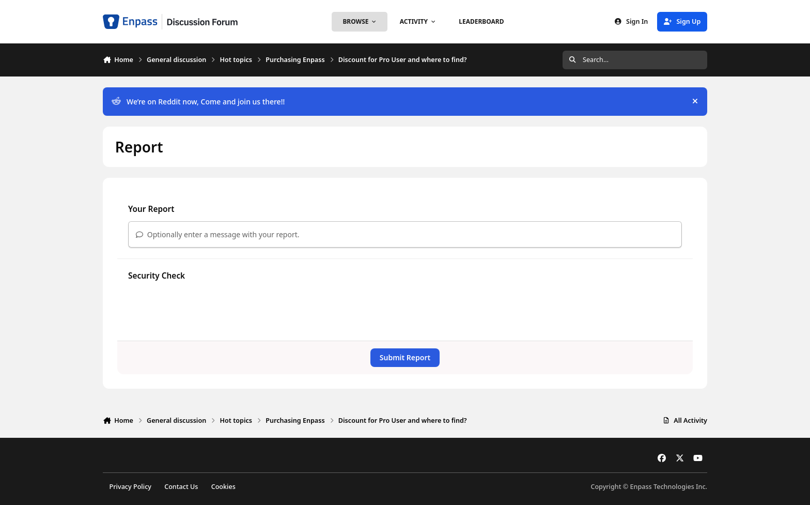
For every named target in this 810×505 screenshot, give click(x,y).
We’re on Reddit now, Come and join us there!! (198, 101)
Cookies (223, 486)
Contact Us (181, 486)
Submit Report (405, 357)
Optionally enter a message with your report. (218, 234)
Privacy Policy (130, 486)
